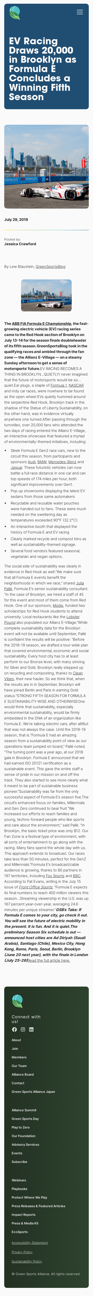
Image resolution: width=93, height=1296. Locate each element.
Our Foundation (23, 1136)
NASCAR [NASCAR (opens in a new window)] (76, 385)
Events (17, 1153)
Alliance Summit (24, 1110)
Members (19, 1057)
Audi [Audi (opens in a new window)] (32, 461)
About (16, 1040)
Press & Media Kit (25, 1223)
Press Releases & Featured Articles (38, 1206)
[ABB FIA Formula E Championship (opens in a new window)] (41, 323)
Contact (18, 1083)
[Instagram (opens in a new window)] (23, 1029)
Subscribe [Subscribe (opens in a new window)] (19, 1161)
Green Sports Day (25, 1119)
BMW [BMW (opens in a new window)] (42, 461)
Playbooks (19, 1188)
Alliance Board (23, 1074)
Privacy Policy (22, 1252)
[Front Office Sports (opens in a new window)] (35, 887)
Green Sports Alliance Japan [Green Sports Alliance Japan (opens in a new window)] (33, 1092)
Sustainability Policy (27, 1261)
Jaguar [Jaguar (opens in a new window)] (16, 467)
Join (15, 1049)
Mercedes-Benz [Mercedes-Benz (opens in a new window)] (63, 461)
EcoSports (20, 1232)
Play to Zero (21, 1127)
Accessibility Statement (30, 1243)
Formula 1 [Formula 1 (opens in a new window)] (59, 385)
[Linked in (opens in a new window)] (31, 1029)
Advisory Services (25, 1144)
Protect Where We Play (29, 1197)
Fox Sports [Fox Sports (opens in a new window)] (55, 876)
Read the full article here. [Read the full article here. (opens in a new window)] (49, 960)
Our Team (19, 1066)
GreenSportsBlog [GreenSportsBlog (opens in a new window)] (50, 266)
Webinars (19, 1180)
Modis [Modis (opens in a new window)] (58, 605)
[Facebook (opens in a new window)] (14, 1029)
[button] (79, 9)
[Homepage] (14, 12)
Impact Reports (23, 1214)
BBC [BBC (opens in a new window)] (77, 876)
